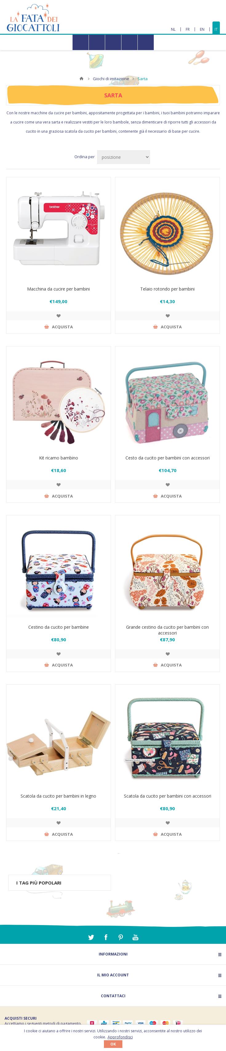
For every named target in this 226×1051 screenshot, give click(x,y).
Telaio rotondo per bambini (167, 289)
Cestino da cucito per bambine (58, 627)
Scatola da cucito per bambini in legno (58, 796)
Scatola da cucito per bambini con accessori (167, 796)
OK (113, 1044)
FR (188, 29)
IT (216, 29)
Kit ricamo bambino (58, 458)
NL (173, 29)
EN (202, 29)
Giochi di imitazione (111, 78)
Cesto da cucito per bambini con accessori (167, 458)
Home (81, 79)
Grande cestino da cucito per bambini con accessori (167, 630)
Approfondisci (120, 1037)
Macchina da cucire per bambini (58, 289)
